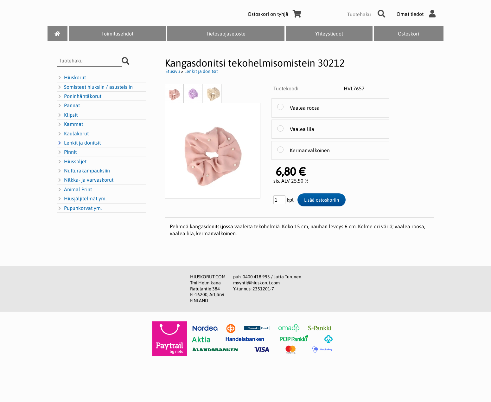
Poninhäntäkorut (79, 96)
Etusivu (172, 71)
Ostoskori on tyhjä (275, 14)
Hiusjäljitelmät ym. (81, 199)
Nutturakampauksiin (83, 171)
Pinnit (67, 152)
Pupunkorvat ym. (79, 208)
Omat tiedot (418, 14)
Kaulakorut (73, 134)
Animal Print (74, 189)
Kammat (70, 124)
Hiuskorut (71, 78)
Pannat (68, 105)
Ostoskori (408, 33)
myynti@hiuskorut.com (256, 282)
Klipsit (67, 115)
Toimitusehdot (117, 33)
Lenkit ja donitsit (79, 143)
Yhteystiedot (329, 33)
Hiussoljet (71, 162)
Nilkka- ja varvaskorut (85, 180)
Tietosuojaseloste (226, 33)
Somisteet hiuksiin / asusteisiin (95, 87)
